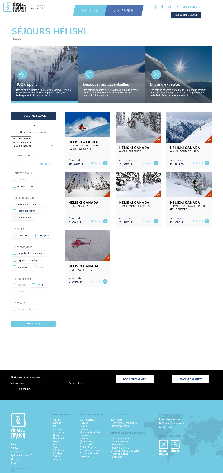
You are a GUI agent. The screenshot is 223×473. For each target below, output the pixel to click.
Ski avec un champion (91, 450)
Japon (56, 447)
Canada (57, 423)
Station (21, 284)
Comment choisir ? (120, 441)
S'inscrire (24, 389)
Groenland (58, 438)
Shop (14, 462)
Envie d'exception (120, 426)
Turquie (57, 459)
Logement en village (28, 260)
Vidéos (14, 447)
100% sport (116, 420)
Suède (56, 456)
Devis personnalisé (135, 379)
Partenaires (116, 456)
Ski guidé (124, 10)
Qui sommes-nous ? (21, 455)
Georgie (57, 435)
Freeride (84, 429)
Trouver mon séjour (186, 15)
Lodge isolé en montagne (30, 253)
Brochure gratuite (190, 379)
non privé (22, 267)
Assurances (17, 451)
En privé (84, 423)
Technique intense (27, 211)
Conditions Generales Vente (125, 450)
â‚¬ (16, 164)
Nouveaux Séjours (27, 309)
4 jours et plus (25, 186)
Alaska (56, 420)
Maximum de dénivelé (29, 204)
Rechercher (33, 323)
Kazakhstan (59, 450)
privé (41, 267)
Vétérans (84, 456)
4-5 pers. (44, 235)
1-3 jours (22, 179)
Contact (15, 459)
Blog (13, 444)
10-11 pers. (23, 235)
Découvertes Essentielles (124, 423)
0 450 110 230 (189, 7)
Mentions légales (119, 453)
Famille (83, 426)
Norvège (57, 453)
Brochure (166, 427)
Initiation (84, 438)
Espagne (57, 429)
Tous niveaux (24, 217)
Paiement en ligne (120, 447)
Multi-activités (87, 441)
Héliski (90, 10)
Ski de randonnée (89, 453)
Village (20, 291)
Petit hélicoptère (88, 447)
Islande (56, 441)
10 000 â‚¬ (46, 164)
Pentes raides (87, 444)
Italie (55, 444)
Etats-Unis (58, 432)
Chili (55, 426)
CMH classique (87, 420)
